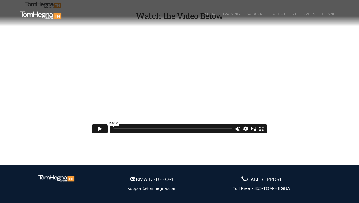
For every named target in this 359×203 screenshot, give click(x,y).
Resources (303, 14)
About (279, 14)
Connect (331, 14)
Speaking (256, 14)
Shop (210, 14)
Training (231, 14)
